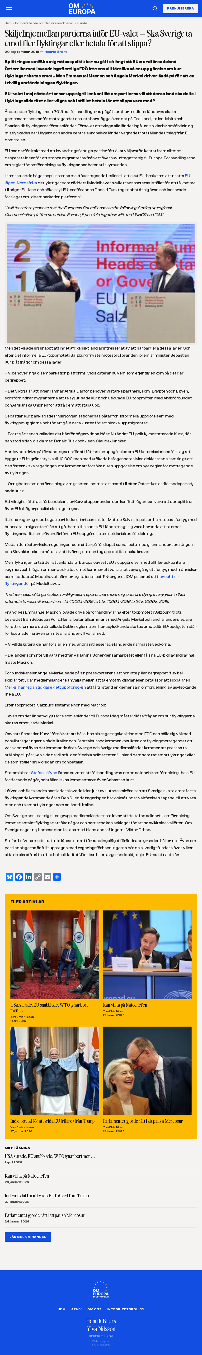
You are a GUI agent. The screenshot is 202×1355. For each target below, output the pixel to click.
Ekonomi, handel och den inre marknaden (44, 23)
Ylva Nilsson (101, 1328)
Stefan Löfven (44, 772)
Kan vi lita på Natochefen (125, 1004)
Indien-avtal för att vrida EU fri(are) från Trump (52, 1121)
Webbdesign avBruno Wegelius (101, 1343)
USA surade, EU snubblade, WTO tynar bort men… (49, 1007)
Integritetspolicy (125, 1309)
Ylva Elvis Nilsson (22, 1017)
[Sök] (155, 8)
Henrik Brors (55, 52)
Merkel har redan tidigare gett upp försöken (45, 687)
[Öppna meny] (9, 8)
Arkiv (76, 1309)
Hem (8, 23)
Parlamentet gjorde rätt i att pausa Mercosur (143, 1121)
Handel (82, 23)
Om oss (94, 1309)
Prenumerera (180, 8)
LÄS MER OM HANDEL (27, 1237)
